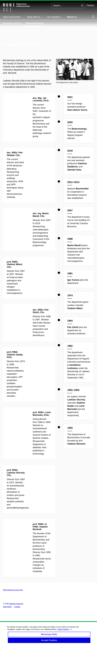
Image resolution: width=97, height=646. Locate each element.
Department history (35, 23)
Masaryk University (16, 604)
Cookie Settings (64, 631)
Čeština (90, 5)
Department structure (12, 23)
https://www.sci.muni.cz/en (13, 590)
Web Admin (7, 607)
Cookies (17, 607)
